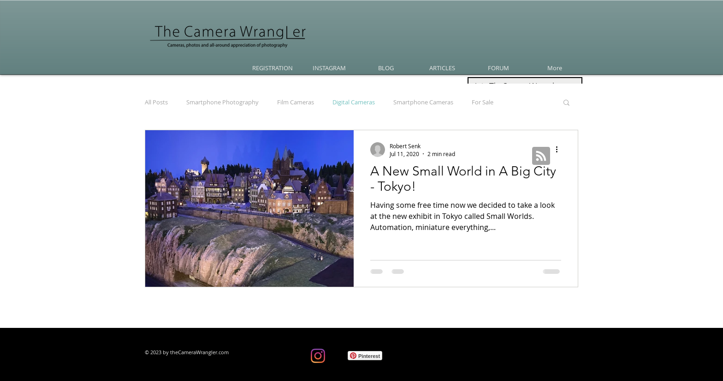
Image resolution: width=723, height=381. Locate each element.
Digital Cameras (353, 102)
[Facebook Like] (268, 358)
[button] (566, 103)
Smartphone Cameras (423, 102)
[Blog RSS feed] (541, 156)
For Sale (482, 102)
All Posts (156, 102)
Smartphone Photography (222, 102)
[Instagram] (318, 356)
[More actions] (559, 149)
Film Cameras (295, 102)
